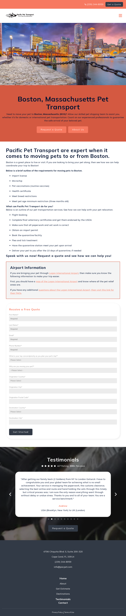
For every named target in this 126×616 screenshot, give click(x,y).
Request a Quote (51, 129)
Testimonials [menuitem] (63, 599)
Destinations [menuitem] (63, 593)
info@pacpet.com (63, 566)
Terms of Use (69, 612)
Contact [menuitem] (63, 602)
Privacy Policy (57, 612)
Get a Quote (114, 4)
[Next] (115, 494)
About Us (78, 129)
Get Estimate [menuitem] (63, 588)
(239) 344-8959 (95, 4)
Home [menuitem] (63, 578)
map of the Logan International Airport (56, 281)
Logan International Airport (64, 273)
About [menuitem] (63, 583)
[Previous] (10, 494)
